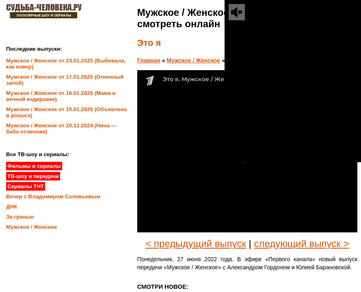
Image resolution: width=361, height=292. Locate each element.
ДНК (11, 207)
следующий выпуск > (301, 243)
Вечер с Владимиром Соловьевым (53, 196)
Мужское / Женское (193, 60)
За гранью (20, 217)
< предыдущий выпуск (195, 243)
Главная (148, 60)
